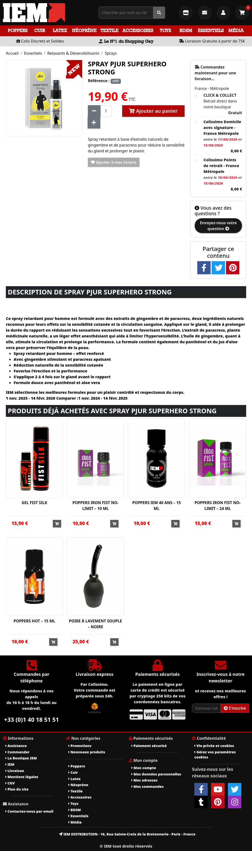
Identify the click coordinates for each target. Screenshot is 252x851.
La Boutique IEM (21, 758)
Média (235, 30)
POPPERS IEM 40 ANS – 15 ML (156, 505)
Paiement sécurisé (149, 745)
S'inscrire (235, 708)
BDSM (186, 30)
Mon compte (143, 767)
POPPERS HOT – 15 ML (34, 621)
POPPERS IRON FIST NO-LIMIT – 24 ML (218, 505)
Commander (17, 752)
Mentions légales (21, 776)
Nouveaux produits (86, 752)
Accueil (12, 53)
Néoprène (84, 30)
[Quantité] (106, 111)
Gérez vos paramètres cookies (215, 755)
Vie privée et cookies (214, 745)
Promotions (79, 745)
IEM (9, 764)
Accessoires (137, 30)
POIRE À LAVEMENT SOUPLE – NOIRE (95, 623)
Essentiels (211, 30)
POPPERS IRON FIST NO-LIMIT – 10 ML (95, 505)
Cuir (39, 30)
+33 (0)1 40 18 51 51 (31, 719)
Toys (165, 30)
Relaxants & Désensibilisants (73, 53)
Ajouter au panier (153, 111)
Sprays (111, 53)
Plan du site (16, 789)
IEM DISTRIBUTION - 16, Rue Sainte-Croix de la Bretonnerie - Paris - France (127, 834)
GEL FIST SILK (34, 502)
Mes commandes (147, 786)
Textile (109, 30)
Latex (60, 30)
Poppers (17, 30)
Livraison (14, 770)
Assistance (16, 745)
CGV (10, 783)
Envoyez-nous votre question (218, 225)
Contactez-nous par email (29, 811)
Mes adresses (144, 780)
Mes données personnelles (156, 774)
